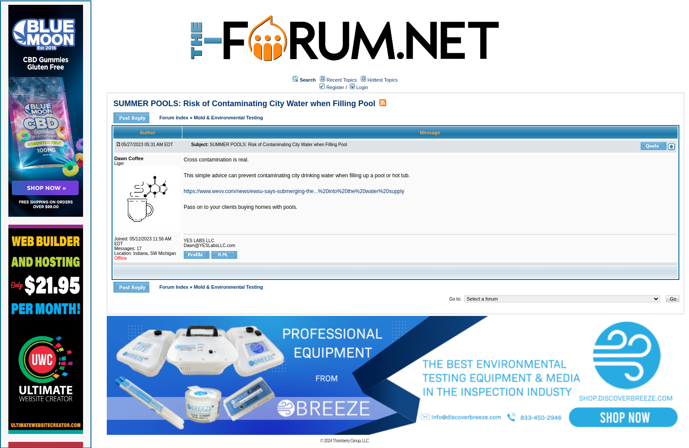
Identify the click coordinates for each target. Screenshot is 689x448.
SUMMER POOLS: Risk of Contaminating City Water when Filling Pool (244, 103)
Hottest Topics (382, 79)
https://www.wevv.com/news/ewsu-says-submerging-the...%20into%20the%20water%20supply (294, 191)
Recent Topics (341, 79)
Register (331, 87)
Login (359, 87)
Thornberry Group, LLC (351, 440)
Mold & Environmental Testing (228, 117)
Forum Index (175, 117)
